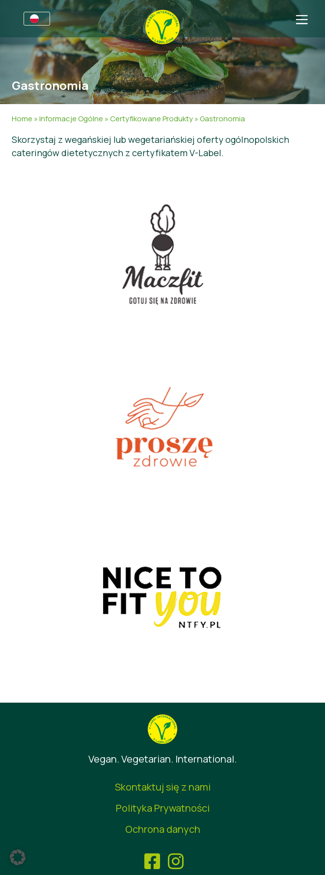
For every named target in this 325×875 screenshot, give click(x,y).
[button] (17, 857)
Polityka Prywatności (163, 808)
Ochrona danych (162, 829)
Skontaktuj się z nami (163, 786)
